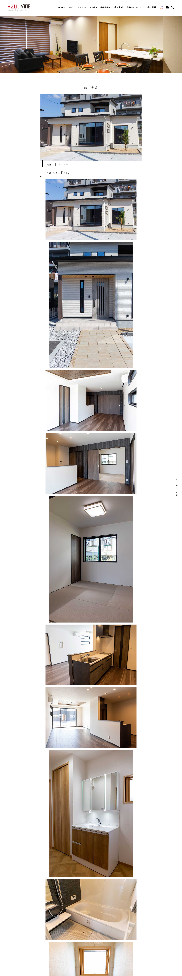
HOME (61, 7)
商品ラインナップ (135, 7)
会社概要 (151, 7)
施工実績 (118, 7)
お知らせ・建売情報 (99, 7)
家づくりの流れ (76, 7)
